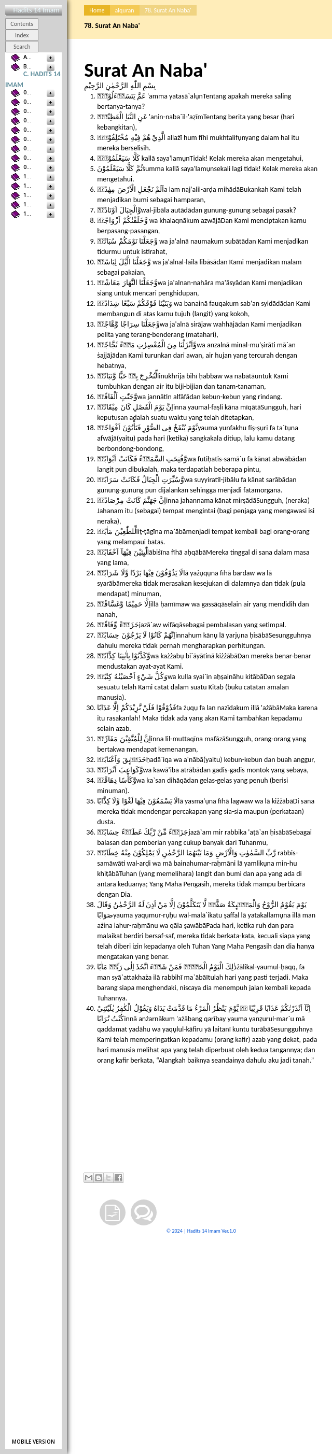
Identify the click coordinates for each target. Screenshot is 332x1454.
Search (22, 46)
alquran (124, 10)
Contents (21, 23)
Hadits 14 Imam (36, 10)
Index (22, 35)
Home (96, 10)
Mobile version (33, 1441)
